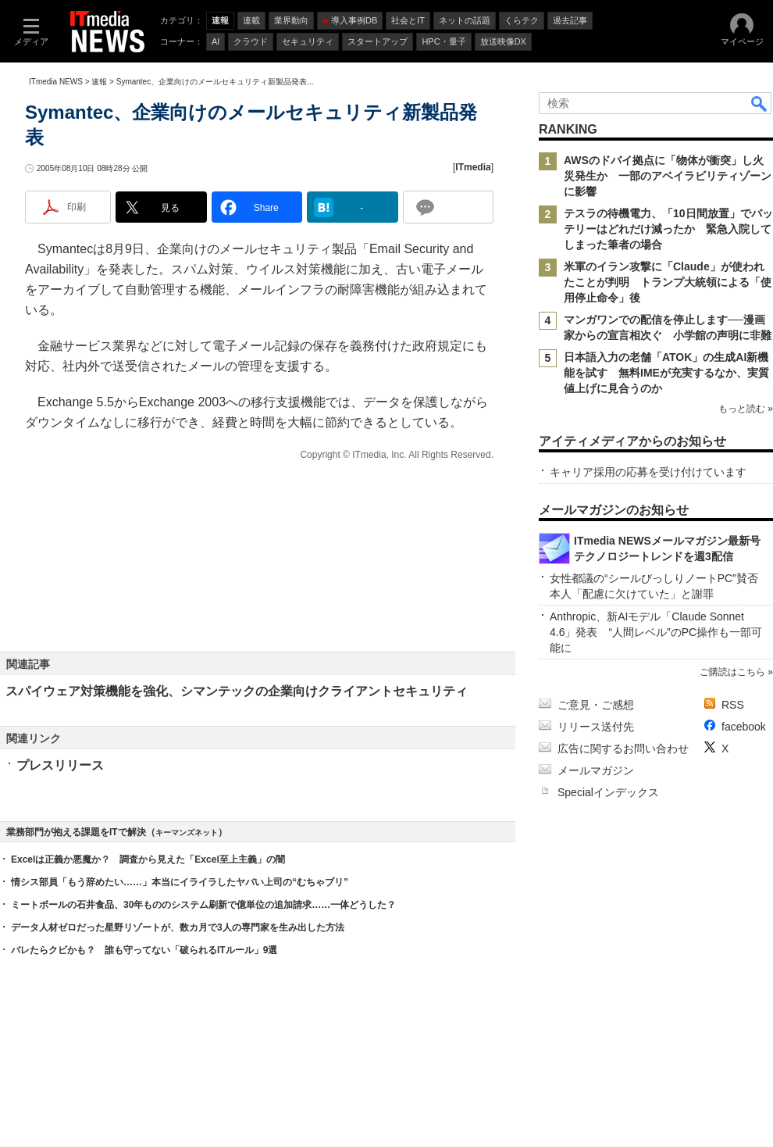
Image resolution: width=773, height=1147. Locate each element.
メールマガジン (595, 770)
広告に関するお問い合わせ (623, 748)
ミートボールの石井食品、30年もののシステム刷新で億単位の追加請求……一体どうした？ (203, 904)
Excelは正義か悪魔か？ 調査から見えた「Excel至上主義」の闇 (148, 859)
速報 (99, 81)
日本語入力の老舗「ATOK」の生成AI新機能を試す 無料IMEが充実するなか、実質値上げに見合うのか (666, 373)
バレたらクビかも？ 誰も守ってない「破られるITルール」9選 (144, 950)
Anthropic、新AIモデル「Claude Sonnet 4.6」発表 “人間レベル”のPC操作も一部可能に (656, 632)
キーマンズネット (186, 832)
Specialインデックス (608, 792)
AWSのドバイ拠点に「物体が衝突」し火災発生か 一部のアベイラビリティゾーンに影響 (667, 176)
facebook (743, 726)
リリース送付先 (595, 726)
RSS (732, 705)
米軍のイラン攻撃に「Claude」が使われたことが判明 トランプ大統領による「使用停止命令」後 (667, 282)
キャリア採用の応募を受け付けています (648, 472)
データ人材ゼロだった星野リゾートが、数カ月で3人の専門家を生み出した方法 (177, 927)
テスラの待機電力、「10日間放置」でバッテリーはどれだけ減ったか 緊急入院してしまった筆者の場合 (668, 229)
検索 (759, 103)
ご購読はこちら (732, 671)
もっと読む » (745, 408)
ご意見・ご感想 (595, 705)
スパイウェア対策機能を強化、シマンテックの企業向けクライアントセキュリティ (236, 691)
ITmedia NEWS (56, 81)
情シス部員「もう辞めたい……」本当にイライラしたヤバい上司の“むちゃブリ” (179, 882)
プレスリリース (60, 765)
